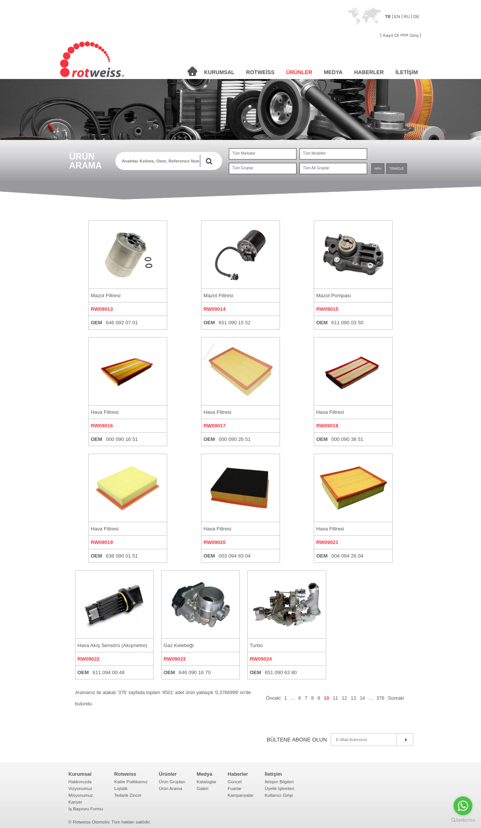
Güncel (235, 781)
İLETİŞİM (406, 72)
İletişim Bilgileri (279, 781)
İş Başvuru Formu (85, 808)
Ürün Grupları (172, 781)
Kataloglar (206, 781)
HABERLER (369, 72)
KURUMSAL (219, 72)
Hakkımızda (80, 781)
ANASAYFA (192, 71)
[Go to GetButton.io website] (463, 820)
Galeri (202, 788)
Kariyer (75, 801)
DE (416, 16)
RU (407, 16)
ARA (377, 168)
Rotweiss (125, 774)
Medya (204, 774)
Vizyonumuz (80, 788)
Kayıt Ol (390, 35)
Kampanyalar (241, 795)
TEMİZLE (396, 168)
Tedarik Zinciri (127, 795)
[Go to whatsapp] (463, 805)
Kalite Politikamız (131, 781)
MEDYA (333, 72)
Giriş (414, 35)
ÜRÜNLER (299, 72)
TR (388, 16)
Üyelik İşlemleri (279, 788)
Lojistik (121, 788)
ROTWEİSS (260, 72)
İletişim (273, 774)
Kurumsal (79, 774)
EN (397, 16)
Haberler (238, 774)
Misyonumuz (80, 795)
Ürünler (168, 774)
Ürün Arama (170, 788)
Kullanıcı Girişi (279, 795)
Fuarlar (235, 788)
